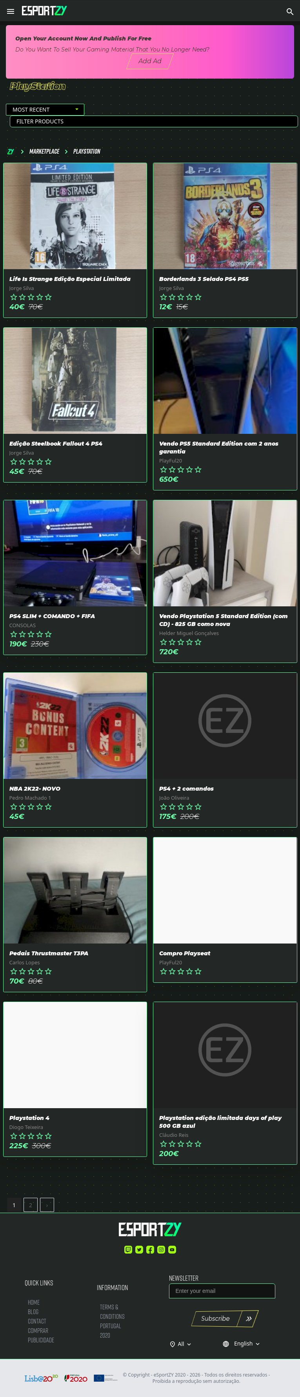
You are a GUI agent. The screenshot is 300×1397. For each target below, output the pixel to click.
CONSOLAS (22, 625)
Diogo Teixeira (26, 1127)
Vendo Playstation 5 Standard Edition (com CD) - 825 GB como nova (223, 620)
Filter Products (40, 121)
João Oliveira (174, 797)
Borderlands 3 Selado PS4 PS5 (204, 279)
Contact (37, 1321)
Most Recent (31, 109)
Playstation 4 (29, 1118)
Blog (33, 1311)
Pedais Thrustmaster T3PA (48, 953)
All (185, 1344)
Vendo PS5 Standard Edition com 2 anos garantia (218, 447)
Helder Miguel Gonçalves (189, 633)
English (241, 1343)
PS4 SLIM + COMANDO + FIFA (52, 616)
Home (34, 1302)
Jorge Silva (21, 288)
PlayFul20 (170, 460)
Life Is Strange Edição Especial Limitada (70, 279)
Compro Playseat (184, 953)
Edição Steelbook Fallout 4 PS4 (55, 443)
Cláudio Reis (174, 1134)
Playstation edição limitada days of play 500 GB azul (220, 1121)
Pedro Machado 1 (30, 797)
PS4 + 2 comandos (186, 788)
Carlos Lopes (24, 962)
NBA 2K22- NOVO (34, 788)
